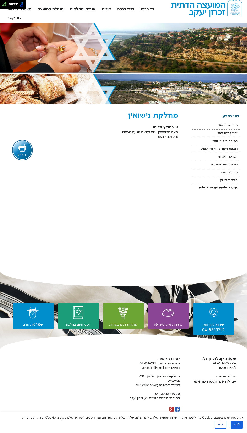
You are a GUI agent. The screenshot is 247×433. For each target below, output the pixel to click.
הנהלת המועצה (51, 9)
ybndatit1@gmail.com (161, 368)
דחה (220, 424)
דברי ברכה (125, 9)
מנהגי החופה (229, 172)
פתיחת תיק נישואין (225, 141)
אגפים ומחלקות (82, 9)
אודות (106, 9)
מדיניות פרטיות (226, 377)
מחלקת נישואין (228, 125)
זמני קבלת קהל (227, 133)
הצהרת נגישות (19, 9)
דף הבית (147, 9)
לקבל (237, 424)
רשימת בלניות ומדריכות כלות (218, 188)
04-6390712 (153, 363)
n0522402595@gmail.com (157, 385)
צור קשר (14, 18)
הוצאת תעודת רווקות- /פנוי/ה (218, 149)
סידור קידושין (229, 180)
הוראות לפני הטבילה (224, 165)
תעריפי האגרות (228, 157)
